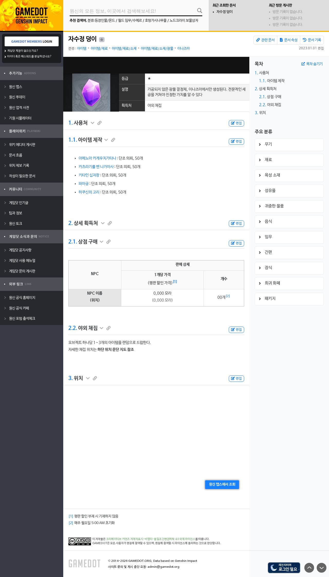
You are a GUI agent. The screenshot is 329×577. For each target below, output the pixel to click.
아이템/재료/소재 (124, 49)
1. (70, 123)
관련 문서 (265, 40)
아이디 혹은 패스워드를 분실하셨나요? (29, 56)
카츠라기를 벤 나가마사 (96, 167)
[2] (227, 296)
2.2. (72, 328)
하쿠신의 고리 (89, 192)
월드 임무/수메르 (130, 21)
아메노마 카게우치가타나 (97, 158)
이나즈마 (183, 49)
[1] (175, 282)
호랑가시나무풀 (156, 21)
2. (70, 223)
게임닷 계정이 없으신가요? (22, 50)
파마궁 (84, 184)
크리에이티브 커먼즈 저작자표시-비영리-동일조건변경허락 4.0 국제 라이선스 (150, 539)
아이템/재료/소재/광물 (157, 49)
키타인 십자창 (89, 175)
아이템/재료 (99, 49)
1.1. (72, 140)
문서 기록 (312, 40)
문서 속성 (288, 40)
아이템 (81, 49)
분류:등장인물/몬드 (101, 21)
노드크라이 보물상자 (184, 21)
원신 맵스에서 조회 (222, 484)
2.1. (72, 242)
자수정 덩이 (224, 12)
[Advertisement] (156, 65)
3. (70, 378)
